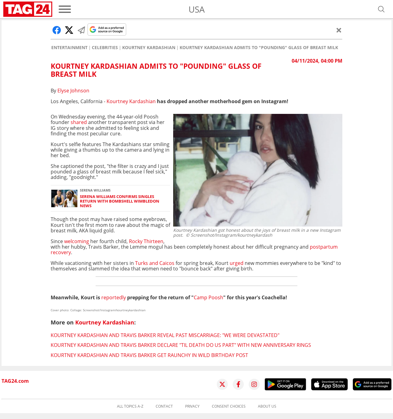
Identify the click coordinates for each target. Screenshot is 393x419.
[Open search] (381, 9)
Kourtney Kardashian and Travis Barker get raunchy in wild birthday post (149, 355)
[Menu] (65, 9)
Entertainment (69, 47)
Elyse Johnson (73, 90)
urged (236, 263)
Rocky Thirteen (146, 241)
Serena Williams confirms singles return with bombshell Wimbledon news (119, 201)
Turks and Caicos (155, 263)
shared (79, 122)
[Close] (339, 30)
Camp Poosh (208, 297)
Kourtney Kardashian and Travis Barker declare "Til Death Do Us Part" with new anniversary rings (181, 345)
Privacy (192, 406)
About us (267, 406)
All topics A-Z (130, 406)
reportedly (113, 297)
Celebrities (105, 47)
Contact (164, 406)
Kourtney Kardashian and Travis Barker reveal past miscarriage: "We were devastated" (165, 335)
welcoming (76, 241)
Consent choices (229, 406)
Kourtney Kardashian (148, 47)
